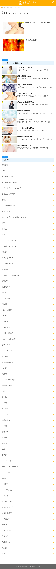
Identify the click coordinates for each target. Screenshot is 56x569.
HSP (3, 171)
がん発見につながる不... (25, 119)
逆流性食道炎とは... (24, 76)
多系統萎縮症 (7, 513)
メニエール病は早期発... (25, 102)
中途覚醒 (5, 496)
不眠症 (4, 403)
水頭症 (4, 368)
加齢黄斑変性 (7, 385)
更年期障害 (6, 287)
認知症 (4, 292)
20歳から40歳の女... (24, 111)
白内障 (4, 426)
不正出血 (5, 269)
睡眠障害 (5, 408)
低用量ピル (6, 542)
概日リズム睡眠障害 (9, 339)
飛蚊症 (4, 374)
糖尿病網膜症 (7, 420)
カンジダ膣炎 (7, 490)
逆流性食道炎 (7, 501)
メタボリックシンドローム (11, 246)
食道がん (5, 432)
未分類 (4, 548)
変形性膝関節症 (7, 333)
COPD (4, 316)
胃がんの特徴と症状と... (25, 85)
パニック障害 (7, 310)
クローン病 (6, 472)
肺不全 (4, 223)
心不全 (4, 229)
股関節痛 (5, 321)
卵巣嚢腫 (5, 281)
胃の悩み (5, 397)
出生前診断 (6, 519)
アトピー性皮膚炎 (8, 380)
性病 (3, 235)
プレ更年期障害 (7, 264)
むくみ (4, 200)
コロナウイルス (7, 258)
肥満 (3, 391)
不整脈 (4, 304)
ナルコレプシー (7, 524)
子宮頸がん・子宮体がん (11, 275)
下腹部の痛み (7, 530)
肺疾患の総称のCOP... (24, 145)
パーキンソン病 (7, 461)
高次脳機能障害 (7, 177)
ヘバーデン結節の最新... (25, 128)
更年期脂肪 (6, 327)
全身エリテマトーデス (10, 467)
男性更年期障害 (7, 362)
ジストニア (6, 345)
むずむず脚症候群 (8, 194)
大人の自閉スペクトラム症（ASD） (15, 188)
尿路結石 (5, 536)
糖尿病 (4, 252)
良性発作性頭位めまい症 (11, 205)
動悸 (3, 449)
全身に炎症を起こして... (25, 94)
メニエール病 (7, 351)
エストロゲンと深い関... (25, 68)
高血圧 (4, 438)
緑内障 (4, 443)
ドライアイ (6, 414)
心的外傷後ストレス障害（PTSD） (14, 217)
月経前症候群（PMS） (10, 182)
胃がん (4, 554)
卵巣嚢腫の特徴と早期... (25, 137)
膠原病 (4, 478)
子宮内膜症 (6, 298)
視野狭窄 (5, 356)
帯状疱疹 (5, 165)
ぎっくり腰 (6, 211)
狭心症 (4, 455)
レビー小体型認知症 (9, 240)
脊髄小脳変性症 (7, 507)
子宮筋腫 (5, 484)
